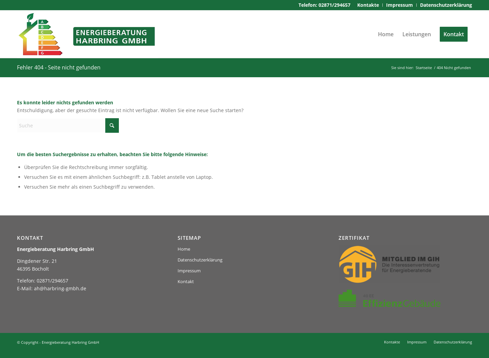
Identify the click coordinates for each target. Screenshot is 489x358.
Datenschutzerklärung (200, 260)
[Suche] (68, 125)
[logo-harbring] (87, 34)
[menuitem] (368, 5)
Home (184, 249)
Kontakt (186, 281)
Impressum (189, 271)
